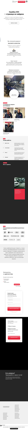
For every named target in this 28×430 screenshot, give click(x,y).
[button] (14, 2)
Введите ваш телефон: (10, 302)
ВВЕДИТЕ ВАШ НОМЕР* (10, 331)
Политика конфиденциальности (6, 406)
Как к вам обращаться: (10, 297)
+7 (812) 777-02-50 (14, 1)
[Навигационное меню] (26, 1)
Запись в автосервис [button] (21, 1)
